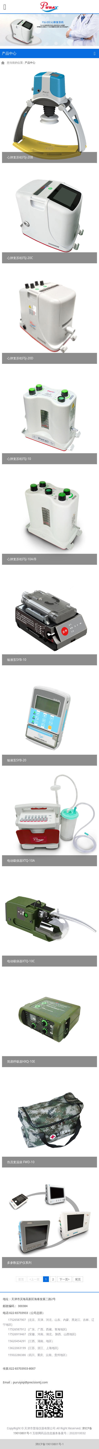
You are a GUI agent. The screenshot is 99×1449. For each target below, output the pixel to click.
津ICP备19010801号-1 (49, 1444)
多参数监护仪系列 (19, 1262)
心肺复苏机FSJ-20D (20, 358)
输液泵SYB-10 (16, 660)
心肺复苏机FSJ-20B (20, 157)
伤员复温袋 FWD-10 (20, 1162)
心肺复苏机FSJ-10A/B (21, 559)
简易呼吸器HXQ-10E (21, 1061)
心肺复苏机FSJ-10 (19, 459)
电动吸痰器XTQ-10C (21, 961)
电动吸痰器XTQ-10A (21, 860)
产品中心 (30, 62)
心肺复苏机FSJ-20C (20, 258)
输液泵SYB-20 (16, 760)
